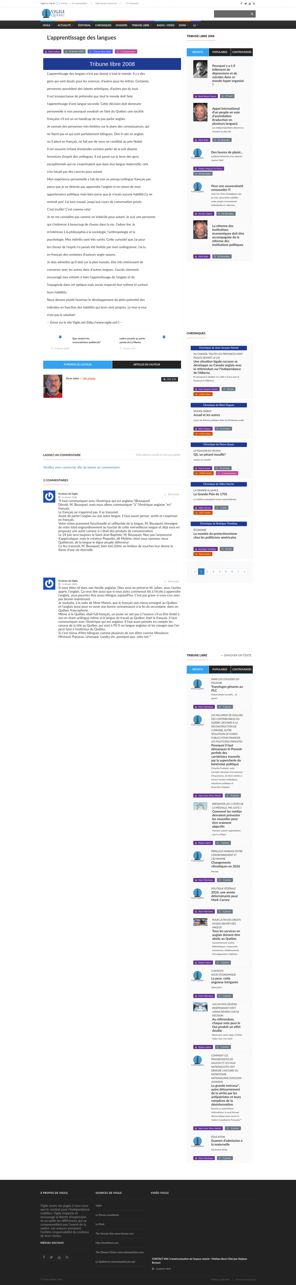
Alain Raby (203, 140)
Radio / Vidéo (165, 25)
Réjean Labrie (204, 843)
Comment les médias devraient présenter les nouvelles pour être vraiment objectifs (227, 819)
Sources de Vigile (109, 1192)
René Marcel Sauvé (207, 96)
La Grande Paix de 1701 (210, 494)
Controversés (241, 52)
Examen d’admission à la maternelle (227, 1142)
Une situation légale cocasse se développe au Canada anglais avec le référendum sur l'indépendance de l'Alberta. (217, 367)
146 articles (88, 378)
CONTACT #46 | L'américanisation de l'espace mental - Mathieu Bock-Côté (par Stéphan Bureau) (199, 1260)
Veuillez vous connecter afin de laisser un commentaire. (81, 467)
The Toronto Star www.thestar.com (115, 1233)
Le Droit (100, 1224)
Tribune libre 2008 (102, 51)
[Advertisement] (112, 424)
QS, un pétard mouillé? (209, 454)
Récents (197, 52)
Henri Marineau (205, 707)
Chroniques (103, 25)
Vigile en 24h (46, 3)
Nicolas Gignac (205, 213)
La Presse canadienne (107, 1214)
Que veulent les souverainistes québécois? (86, 340)
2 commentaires (127, 51)
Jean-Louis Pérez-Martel (209, 795)
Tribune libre (197, 655)
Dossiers (121, 25)
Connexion (134, 3)
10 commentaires (79, 3)
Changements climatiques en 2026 (225, 864)
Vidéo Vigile (160, 1192)
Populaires (219, 52)
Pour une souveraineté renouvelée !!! (227, 188)
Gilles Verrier (205, 508)
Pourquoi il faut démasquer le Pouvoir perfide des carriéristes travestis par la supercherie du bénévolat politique (226, 754)
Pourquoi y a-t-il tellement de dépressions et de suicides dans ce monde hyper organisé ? (228, 75)
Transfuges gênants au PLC (227, 688)
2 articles (63, 3)
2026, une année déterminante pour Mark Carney (224, 896)
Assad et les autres (206, 415)
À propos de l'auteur (78, 364)
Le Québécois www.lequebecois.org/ (116, 1261)
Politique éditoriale (220, 1279)
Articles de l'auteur (146, 364)
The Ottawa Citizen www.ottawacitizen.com (120, 1252)
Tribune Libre (141, 25)
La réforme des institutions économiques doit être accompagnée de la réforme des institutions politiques (228, 235)
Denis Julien (54, 51)
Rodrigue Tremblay (207, 549)
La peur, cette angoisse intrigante (224, 980)
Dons (182, 25)
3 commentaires (228, 473)
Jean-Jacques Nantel (208, 389)
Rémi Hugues (205, 428)
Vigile (46, 25)
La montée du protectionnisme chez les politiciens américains (215, 535)
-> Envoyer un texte (236, 655)
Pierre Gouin (204, 468)
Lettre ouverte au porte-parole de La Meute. (133, 340)
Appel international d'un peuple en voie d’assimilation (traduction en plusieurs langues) (226, 116)
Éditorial (84, 25)
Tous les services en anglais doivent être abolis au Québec (226, 935)
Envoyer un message (245, 1279)
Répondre (171, 494)
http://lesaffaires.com (107, 1242)
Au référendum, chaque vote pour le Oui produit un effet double (226, 1025)
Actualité (64, 25)
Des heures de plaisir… (227, 152)
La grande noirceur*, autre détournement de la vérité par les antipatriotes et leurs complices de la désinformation (226, 1095)
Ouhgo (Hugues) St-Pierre (210, 168)
